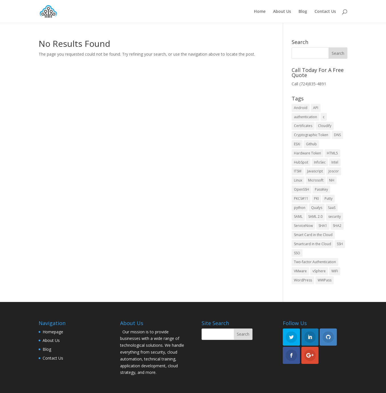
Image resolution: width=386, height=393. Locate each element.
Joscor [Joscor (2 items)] (334, 171)
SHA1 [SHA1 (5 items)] (323, 225)
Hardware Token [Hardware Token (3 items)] (307, 153)
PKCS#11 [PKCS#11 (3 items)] (301, 198)
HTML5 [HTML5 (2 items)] (332, 153)
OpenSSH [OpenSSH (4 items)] (301, 189)
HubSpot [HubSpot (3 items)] (301, 162)
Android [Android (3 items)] (300, 107)
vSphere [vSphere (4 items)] (319, 271)
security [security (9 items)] (334, 216)
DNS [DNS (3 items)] (337, 134)
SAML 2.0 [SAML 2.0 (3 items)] (315, 216)
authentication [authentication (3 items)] (305, 116)
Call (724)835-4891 (309, 83)
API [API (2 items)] (315, 107)
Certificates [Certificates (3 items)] (303, 125)
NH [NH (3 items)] (331, 180)
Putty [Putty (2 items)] (329, 198)
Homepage (53, 331)
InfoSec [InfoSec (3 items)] (320, 162)
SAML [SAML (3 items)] (298, 216)
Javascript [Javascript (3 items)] (315, 171)
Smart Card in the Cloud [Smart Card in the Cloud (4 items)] (313, 234)
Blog (303, 11)
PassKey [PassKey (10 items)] (321, 189)
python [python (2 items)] (299, 207)
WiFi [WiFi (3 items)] (334, 271)
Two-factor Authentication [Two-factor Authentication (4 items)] (315, 261)
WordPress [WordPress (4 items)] (303, 280)
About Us (282, 11)
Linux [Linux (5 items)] (298, 180)
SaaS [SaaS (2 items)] (331, 207)
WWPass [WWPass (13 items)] (324, 280)
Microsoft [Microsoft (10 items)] (315, 180)
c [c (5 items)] (324, 116)
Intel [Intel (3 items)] (334, 162)
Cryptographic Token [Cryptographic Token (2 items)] (311, 134)
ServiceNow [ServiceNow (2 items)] (303, 225)
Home (260, 11)
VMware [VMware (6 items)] (300, 271)
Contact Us (325, 11)
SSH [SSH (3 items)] (340, 243)
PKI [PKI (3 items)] (316, 198)
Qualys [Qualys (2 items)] (316, 207)
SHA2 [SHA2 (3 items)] (337, 225)
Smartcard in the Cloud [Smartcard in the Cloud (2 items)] (312, 243)
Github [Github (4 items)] (311, 144)
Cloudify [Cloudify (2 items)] (324, 125)
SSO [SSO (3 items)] (297, 253)
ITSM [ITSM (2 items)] (297, 171)
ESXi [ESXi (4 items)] (297, 144)
